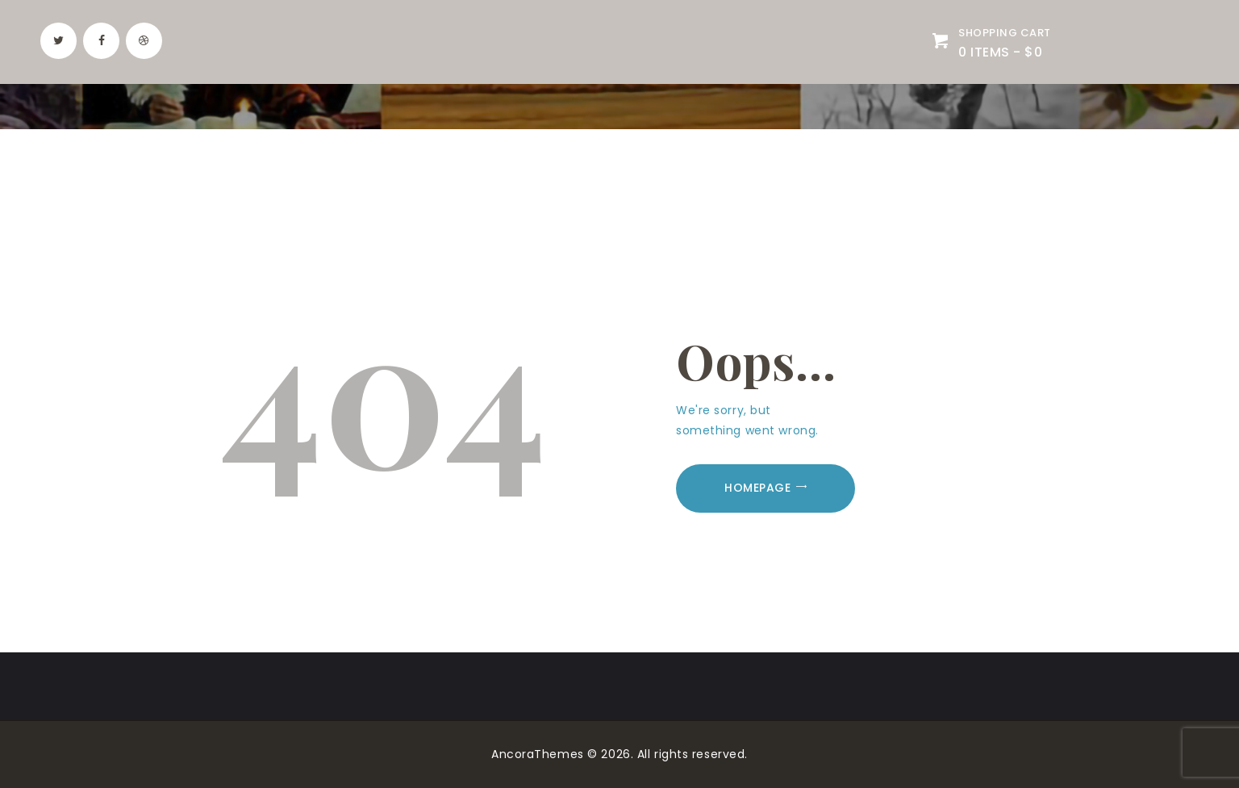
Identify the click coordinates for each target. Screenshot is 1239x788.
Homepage (757, 488)
